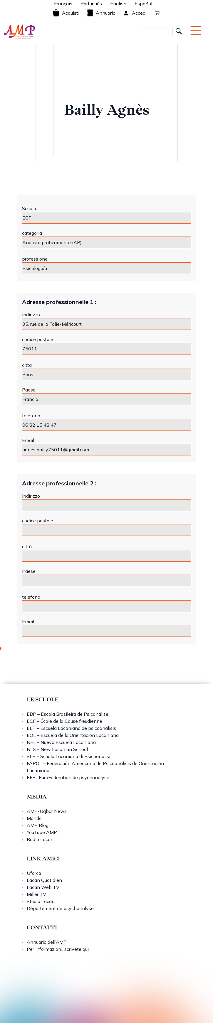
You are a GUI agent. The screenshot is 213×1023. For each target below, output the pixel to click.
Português (91, 3)
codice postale (37, 339)
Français (63, 3)
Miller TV (36, 894)
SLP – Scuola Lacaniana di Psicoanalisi (68, 756)
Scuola (29, 208)
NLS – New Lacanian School (57, 749)
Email (28, 440)
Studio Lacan (41, 901)
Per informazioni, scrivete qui (58, 949)
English (118, 3)
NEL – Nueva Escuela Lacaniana (61, 742)
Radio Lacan (40, 839)
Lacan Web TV (43, 887)
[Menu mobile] (195, 30)
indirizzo (31, 315)
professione (35, 259)
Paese (29, 390)
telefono (31, 415)
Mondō (34, 818)
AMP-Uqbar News (47, 811)
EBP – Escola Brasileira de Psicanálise (67, 714)
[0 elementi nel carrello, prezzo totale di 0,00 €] (157, 13)
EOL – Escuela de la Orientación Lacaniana (73, 735)
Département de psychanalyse (60, 908)
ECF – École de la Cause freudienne (64, 721)
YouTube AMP (42, 832)
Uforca (34, 873)
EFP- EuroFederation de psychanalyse (68, 777)
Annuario (100, 12)
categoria (32, 233)
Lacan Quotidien (44, 880)
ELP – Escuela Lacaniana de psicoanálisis (71, 728)
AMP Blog (37, 825)
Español (143, 3)
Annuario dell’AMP (47, 942)
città (27, 365)
